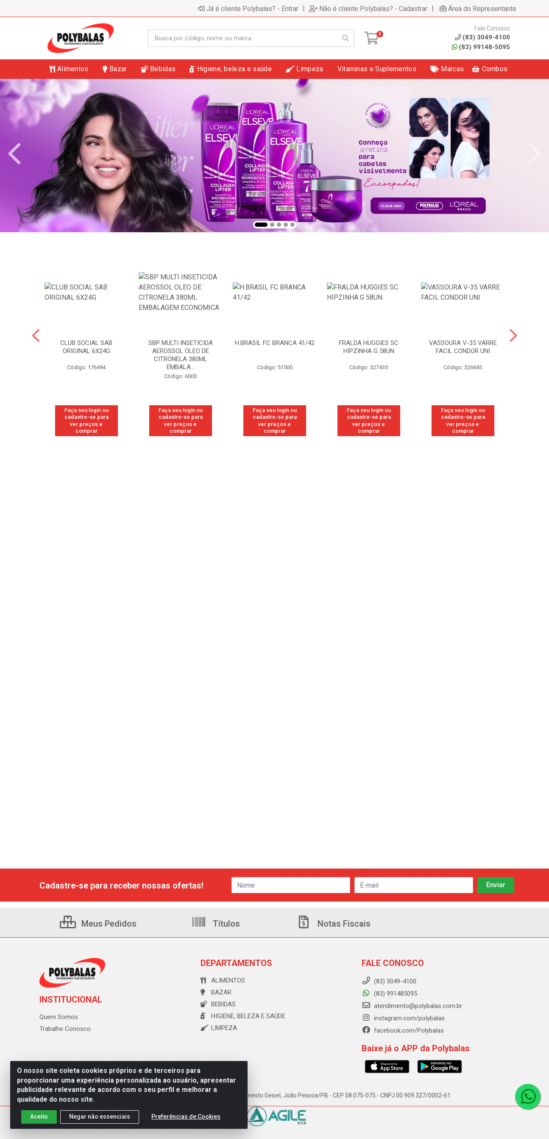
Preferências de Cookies (185, 1116)
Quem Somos (58, 1017)
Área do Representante (478, 8)
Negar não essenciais (99, 1116)
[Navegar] (14, 154)
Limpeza (219, 1028)
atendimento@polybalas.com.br (412, 1006)
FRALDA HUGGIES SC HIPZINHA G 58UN (369, 347)
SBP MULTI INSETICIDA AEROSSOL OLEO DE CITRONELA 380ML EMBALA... (180, 355)
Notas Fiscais (333, 924)
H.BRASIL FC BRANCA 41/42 (275, 343)
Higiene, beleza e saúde (243, 1016)
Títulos (215, 924)
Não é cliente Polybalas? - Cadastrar (368, 8)
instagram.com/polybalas (403, 1018)
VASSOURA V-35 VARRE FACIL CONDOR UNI (463, 347)
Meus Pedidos (98, 924)
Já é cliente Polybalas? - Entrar (248, 8)
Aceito (39, 1116)
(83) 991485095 (389, 993)
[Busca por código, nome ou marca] (242, 38)
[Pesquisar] (345, 38)
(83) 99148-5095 (481, 47)
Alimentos (223, 980)
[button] (261, 225)
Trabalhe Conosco (65, 1029)
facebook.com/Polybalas (403, 1030)
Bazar (216, 992)
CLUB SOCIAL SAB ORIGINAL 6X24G (86, 347)
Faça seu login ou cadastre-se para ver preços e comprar (86, 420)
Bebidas (218, 1004)
